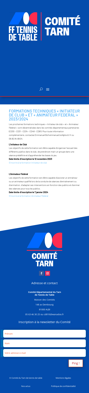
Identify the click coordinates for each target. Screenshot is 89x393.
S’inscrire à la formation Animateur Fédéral (28, 196)
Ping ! (76, 363)
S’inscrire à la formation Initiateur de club (28, 162)
